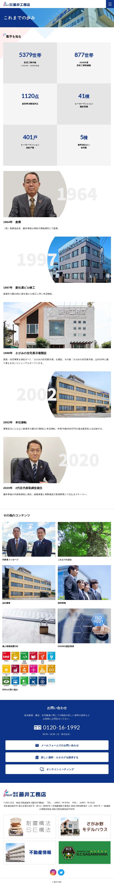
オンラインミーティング (60, 769)
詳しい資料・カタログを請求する (59, 757)
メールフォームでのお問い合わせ (60, 745)
